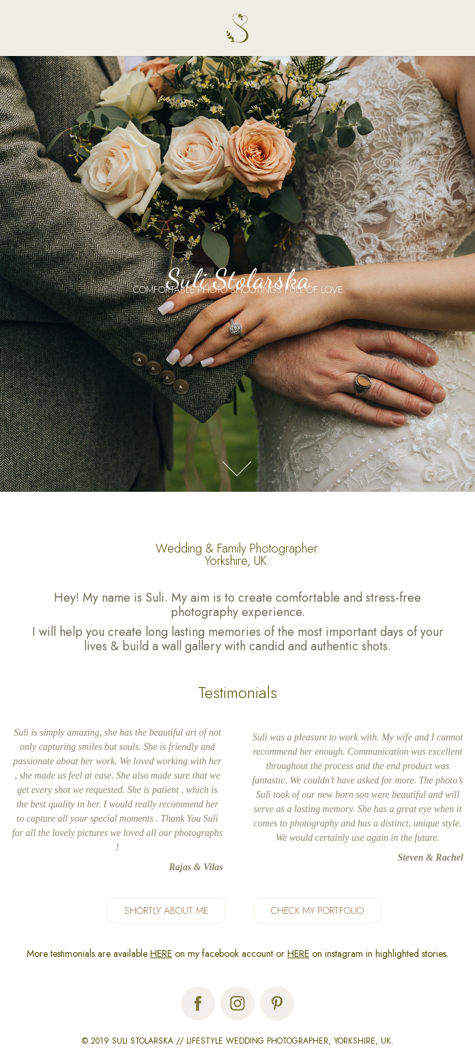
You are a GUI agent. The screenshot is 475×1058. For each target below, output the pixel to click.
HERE (161, 953)
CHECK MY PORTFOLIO (317, 910)
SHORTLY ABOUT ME (166, 910)
